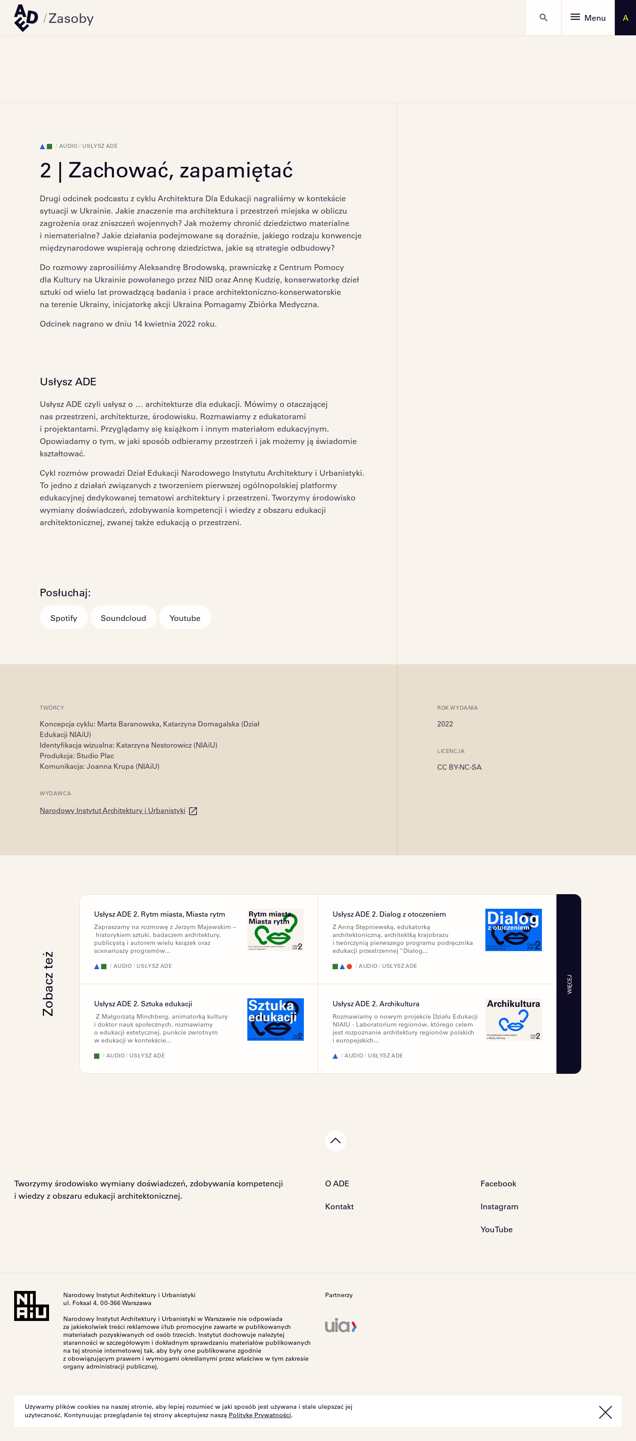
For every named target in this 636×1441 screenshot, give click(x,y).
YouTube (497, 1229)
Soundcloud (123, 618)
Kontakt (339, 1206)
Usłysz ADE (99, 145)
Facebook (498, 1183)
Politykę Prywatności (260, 1415)
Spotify (63, 618)
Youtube (185, 618)
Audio (68, 145)
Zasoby (71, 17)
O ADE (337, 1183)
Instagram (500, 1206)
